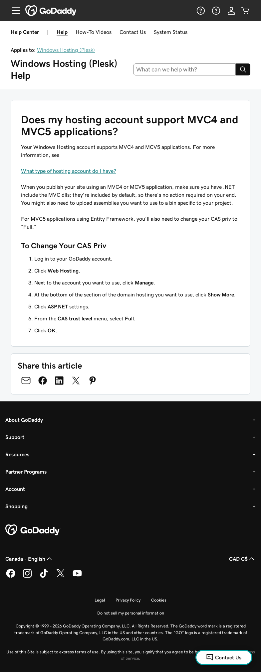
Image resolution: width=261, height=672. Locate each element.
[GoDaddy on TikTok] (44, 576)
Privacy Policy (128, 600)
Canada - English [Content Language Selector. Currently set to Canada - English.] (29, 559)
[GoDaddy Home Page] (33, 530)
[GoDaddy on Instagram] (27, 576)
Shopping (16, 506)
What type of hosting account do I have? (68, 170)
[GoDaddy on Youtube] (77, 576)
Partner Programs (26, 471)
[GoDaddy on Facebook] (10, 576)
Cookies (158, 600)
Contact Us (133, 32)
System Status (170, 32)
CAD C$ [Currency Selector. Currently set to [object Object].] (242, 559)
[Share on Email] (26, 381)
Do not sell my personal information (130, 613)
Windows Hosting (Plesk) (66, 50)
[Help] (200, 10)
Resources (17, 454)
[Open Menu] (13, 10)
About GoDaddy (24, 419)
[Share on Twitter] (76, 381)
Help (62, 32)
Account (15, 489)
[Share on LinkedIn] (59, 381)
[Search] (243, 69)
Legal (100, 600)
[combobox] (184, 69)
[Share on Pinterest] (92, 381)
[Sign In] (231, 10)
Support (14, 437)
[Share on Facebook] (42, 381)
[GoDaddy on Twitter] (60, 576)
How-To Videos (94, 32)
